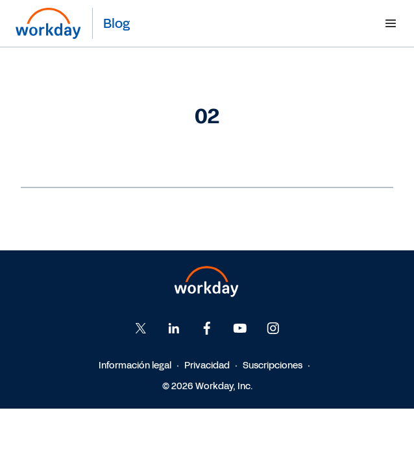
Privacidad (207, 365)
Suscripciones (272, 365)
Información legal (135, 365)
